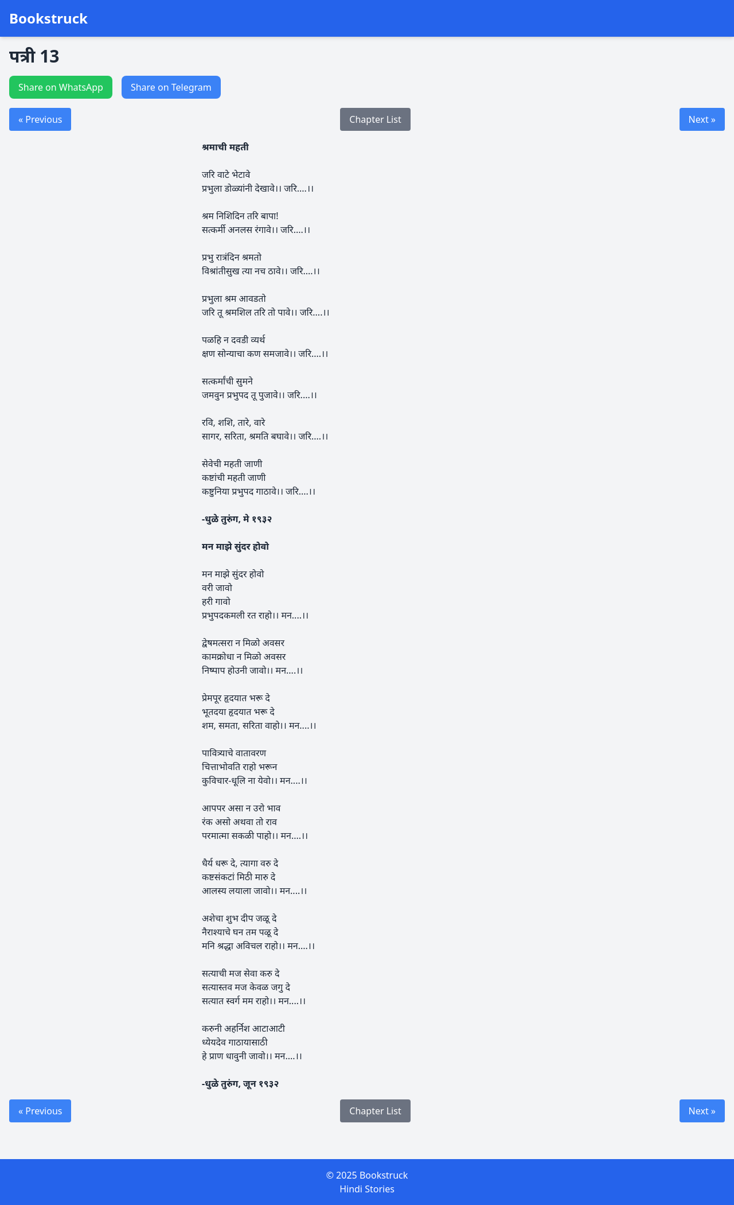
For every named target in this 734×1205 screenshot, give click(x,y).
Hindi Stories (367, 1189)
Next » (702, 119)
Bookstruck (48, 18)
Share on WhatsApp (60, 87)
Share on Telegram (171, 87)
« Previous (40, 119)
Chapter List (375, 119)
